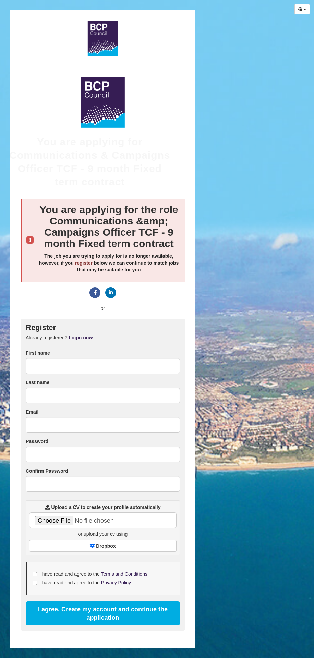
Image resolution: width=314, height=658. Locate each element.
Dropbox (103, 546)
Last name (37, 382)
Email (32, 412)
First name (38, 353)
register (84, 263)
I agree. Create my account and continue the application (103, 613)
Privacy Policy (116, 582)
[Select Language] (302, 9)
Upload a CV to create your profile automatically (103, 507)
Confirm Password (47, 471)
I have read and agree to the (90, 574)
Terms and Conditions (124, 574)
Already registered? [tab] (59, 337)
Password (37, 441)
